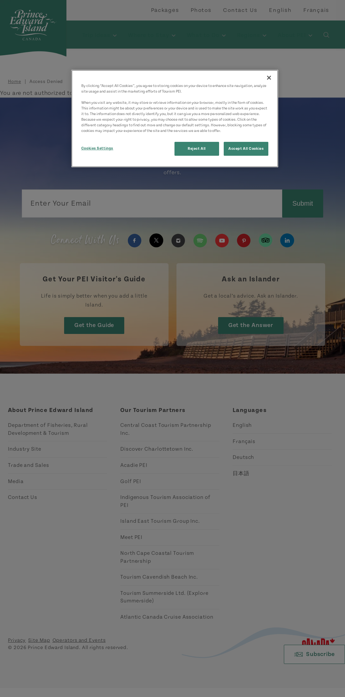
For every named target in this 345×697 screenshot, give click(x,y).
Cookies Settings (97, 148)
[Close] (269, 77)
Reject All (197, 148)
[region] (174, 118)
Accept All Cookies (246, 148)
